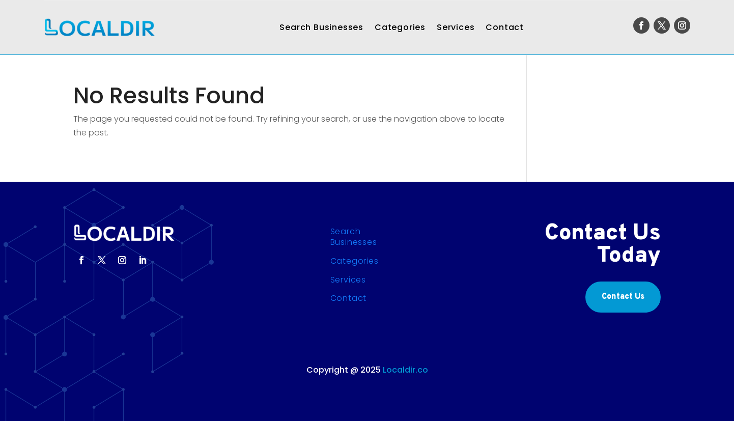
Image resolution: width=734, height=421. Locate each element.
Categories (400, 27)
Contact (505, 27)
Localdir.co (405, 370)
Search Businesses (321, 27)
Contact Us (623, 297)
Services (455, 27)
